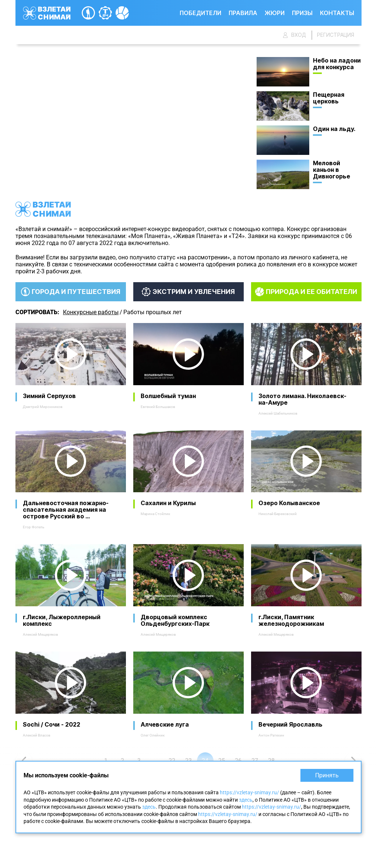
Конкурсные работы (91, 312)
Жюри (275, 13)
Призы (302, 13)
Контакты (337, 13)
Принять (327, 775)
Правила (243, 13)
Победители (200, 13)
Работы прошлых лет (152, 312)
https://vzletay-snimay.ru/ (249, 792)
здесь (246, 800)
